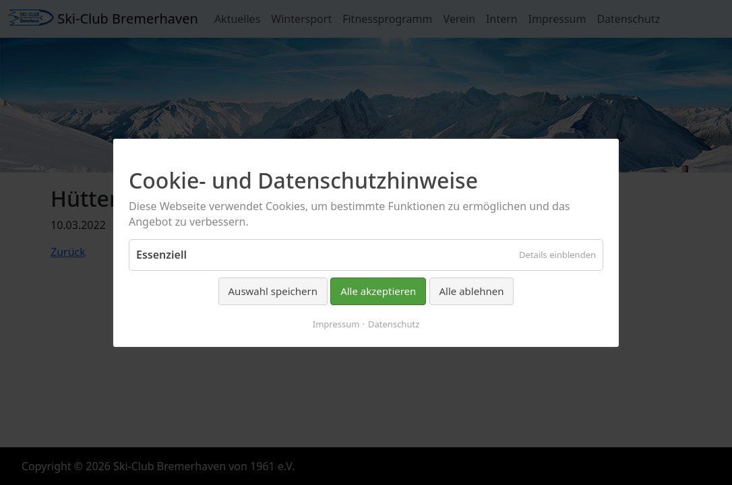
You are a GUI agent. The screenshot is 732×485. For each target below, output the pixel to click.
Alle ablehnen (471, 291)
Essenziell (161, 254)
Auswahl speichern (272, 291)
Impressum (336, 323)
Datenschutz (393, 323)
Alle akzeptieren (378, 291)
